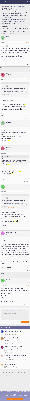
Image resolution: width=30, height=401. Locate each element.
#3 (28, 128)
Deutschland (10, 332)
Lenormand (5, 12)
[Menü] (2, 2)
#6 (28, 238)
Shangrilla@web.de (7, 301)
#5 (28, 191)
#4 (28, 153)
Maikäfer (6, 359)
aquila (5, 350)
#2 (28, 79)
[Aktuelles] (24, 2)
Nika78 (5, 332)
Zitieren (27, 64)
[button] (2, 310)
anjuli (5, 341)
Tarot (13, 12)
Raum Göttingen (9, 364)
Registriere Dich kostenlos (10, 19)
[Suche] (28, 2)
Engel (11, 15)
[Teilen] (27, 43)
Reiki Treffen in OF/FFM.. (12, 331)
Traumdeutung (9, 14)
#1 (28, 42)
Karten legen (19, 12)
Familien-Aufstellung (19, 15)
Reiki (10, 17)
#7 (28, 285)
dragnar (5, 366)
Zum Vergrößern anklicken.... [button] (15, 95)
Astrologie (19, 10)
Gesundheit (5, 17)
